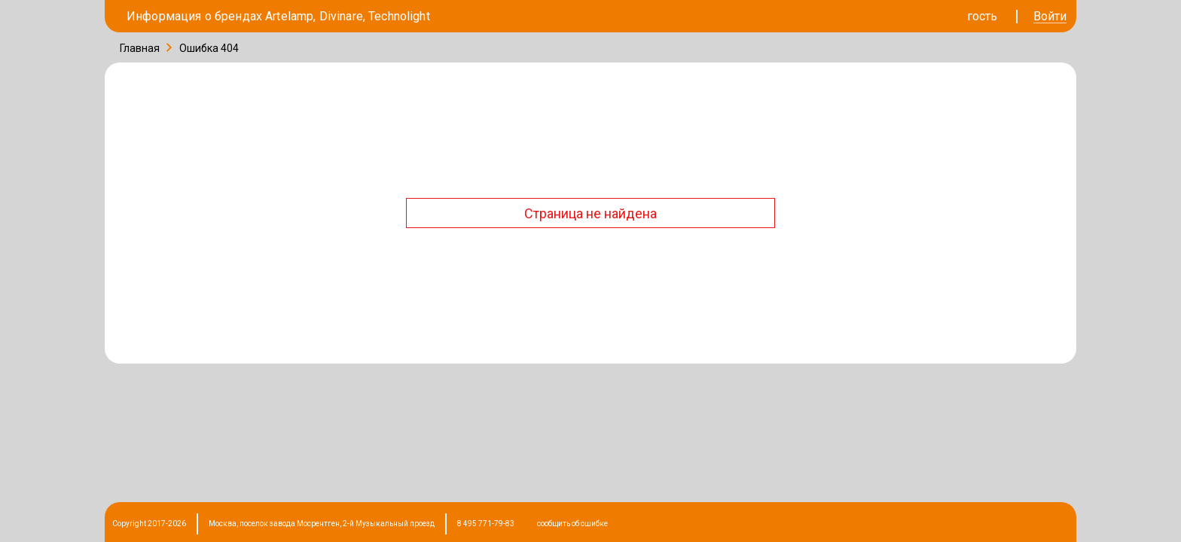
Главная (140, 48)
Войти (1050, 17)
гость (982, 16)
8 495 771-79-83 (485, 523)
